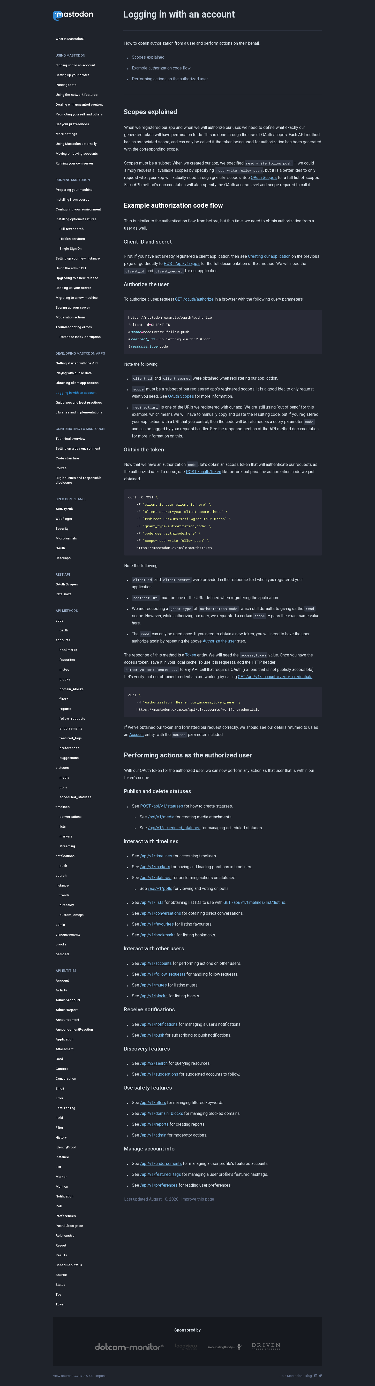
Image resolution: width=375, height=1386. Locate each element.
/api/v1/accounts (156, 963)
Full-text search (71, 229)
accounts (63, 640)
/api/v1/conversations (160, 913)
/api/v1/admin (153, 1135)
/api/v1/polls (160, 888)
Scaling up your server (73, 307)
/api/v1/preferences (159, 1185)
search (61, 876)
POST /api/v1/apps (182, 263)
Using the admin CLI (71, 268)
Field (59, 1118)
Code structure (67, 458)
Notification (64, 1196)
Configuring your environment (78, 209)
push (63, 866)
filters (63, 699)
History (61, 1137)
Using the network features (77, 95)
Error (59, 1098)
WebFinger (64, 519)
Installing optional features (76, 219)
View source (62, 1376)
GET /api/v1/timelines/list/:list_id (254, 902)
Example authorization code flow (161, 68)
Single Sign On (70, 248)
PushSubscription (69, 1226)
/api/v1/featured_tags (160, 1174)
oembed (62, 954)
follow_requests (72, 719)
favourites (67, 660)
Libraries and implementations (79, 412)
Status (60, 1285)
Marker (61, 1177)
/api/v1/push (152, 1035)
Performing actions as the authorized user (170, 78)
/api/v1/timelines (156, 855)
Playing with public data (74, 373)
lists (62, 826)
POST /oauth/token (203, 471)
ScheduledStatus (69, 1265)
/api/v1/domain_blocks (161, 1113)
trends (64, 895)
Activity (61, 990)
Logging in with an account (76, 393)
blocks (64, 679)
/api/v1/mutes (153, 985)
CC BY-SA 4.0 (83, 1376)
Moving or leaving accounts (77, 153)
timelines (63, 807)
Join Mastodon (291, 1376)
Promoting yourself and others (79, 114)
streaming (67, 846)
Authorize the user (219, 641)
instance (62, 885)
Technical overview (70, 439)
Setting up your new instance (78, 258)
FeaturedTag (65, 1108)
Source (61, 1275)
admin (60, 925)
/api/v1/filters (153, 1102)
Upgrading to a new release (77, 278)
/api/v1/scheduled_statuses (174, 827)
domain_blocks (71, 689)
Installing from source (72, 199)
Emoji (60, 1088)
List (58, 1167)
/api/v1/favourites (157, 924)
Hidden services (72, 239)
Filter (59, 1128)
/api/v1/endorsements (161, 1163)
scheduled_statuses (75, 797)
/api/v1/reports (154, 1124)
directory (66, 905)
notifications (65, 856)
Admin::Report (67, 1010)
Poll (59, 1206)
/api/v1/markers (155, 866)
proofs (61, 944)
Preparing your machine (74, 190)
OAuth (60, 548)
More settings (66, 134)
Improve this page (197, 1199)
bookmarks (68, 650)
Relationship (65, 1236)
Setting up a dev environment (78, 448)
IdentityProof (66, 1147)
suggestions (69, 758)
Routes (61, 468)
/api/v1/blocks (154, 995)
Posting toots (66, 85)
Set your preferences (72, 124)
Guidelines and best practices (79, 402)
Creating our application (269, 256)
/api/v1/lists (151, 902)
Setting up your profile (72, 75)
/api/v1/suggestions (159, 1074)
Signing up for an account (75, 65)
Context (62, 1069)
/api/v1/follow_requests (162, 974)
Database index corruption (80, 337)
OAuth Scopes (67, 584)
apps (59, 620)
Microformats (66, 538)
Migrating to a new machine (77, 298)
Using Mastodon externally (76, 144)
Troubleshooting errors (74, 327)
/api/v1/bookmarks (158, 935)
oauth (63, 630)
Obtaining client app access (77, 383)
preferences (69, 748)
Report (61, 1245)
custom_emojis (71, 915)
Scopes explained (148, 57)
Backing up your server (73, 288)
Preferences (66, 1216)
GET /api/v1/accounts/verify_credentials (275, 676)
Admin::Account (68, 1000)
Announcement (67, 1020)
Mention (62, 1186)
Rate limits (63, 594)
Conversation (66, 1078)
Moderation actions (71, 317)
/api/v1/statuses (155, 877)
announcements (68, 934)
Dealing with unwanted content (79, 104)
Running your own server (74, 163)
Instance (62, 1157)
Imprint (100, 1376)
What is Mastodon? (70, 39)
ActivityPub (64, 509)
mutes (64, 669)
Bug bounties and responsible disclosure (79, 480)
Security (62, 528)
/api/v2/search (154, 1063)
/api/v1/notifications (159, 1024)
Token (60, 1304)
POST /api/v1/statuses (161, 806)
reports (65, 709)
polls (63, 787)
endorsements (70, 728)
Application (64, 1039)
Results (61, 1255)
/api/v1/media (161, 817)
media (64, 777)
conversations (70, 817)
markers (65, 836)
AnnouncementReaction (74, 1029)
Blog (308, 1376)
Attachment (64, 1049)
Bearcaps (63, 558)
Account (62, 980)
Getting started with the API (77, 363)
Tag (58, 1294)
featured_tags (70, 738)
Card (59, 1059)
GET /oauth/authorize (194, 299)
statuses (62, 768)
